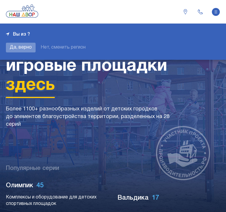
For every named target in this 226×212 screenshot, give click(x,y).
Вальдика (138, 198)
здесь (30, 85)
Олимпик (25, 185)
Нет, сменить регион (63, 47)
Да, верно (21, 47)
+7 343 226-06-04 (200, 11)
